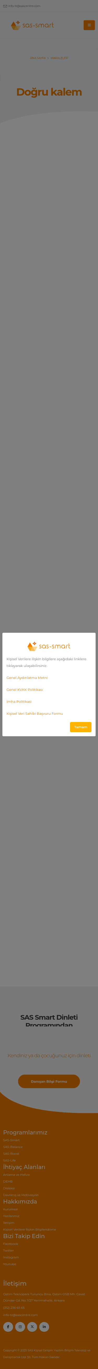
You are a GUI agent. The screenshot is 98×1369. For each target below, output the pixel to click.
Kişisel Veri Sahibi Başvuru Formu (35, 713)
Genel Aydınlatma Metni (27, 678)
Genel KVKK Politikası (25, 689)
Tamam (80, 727)
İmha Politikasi (19, 701)
